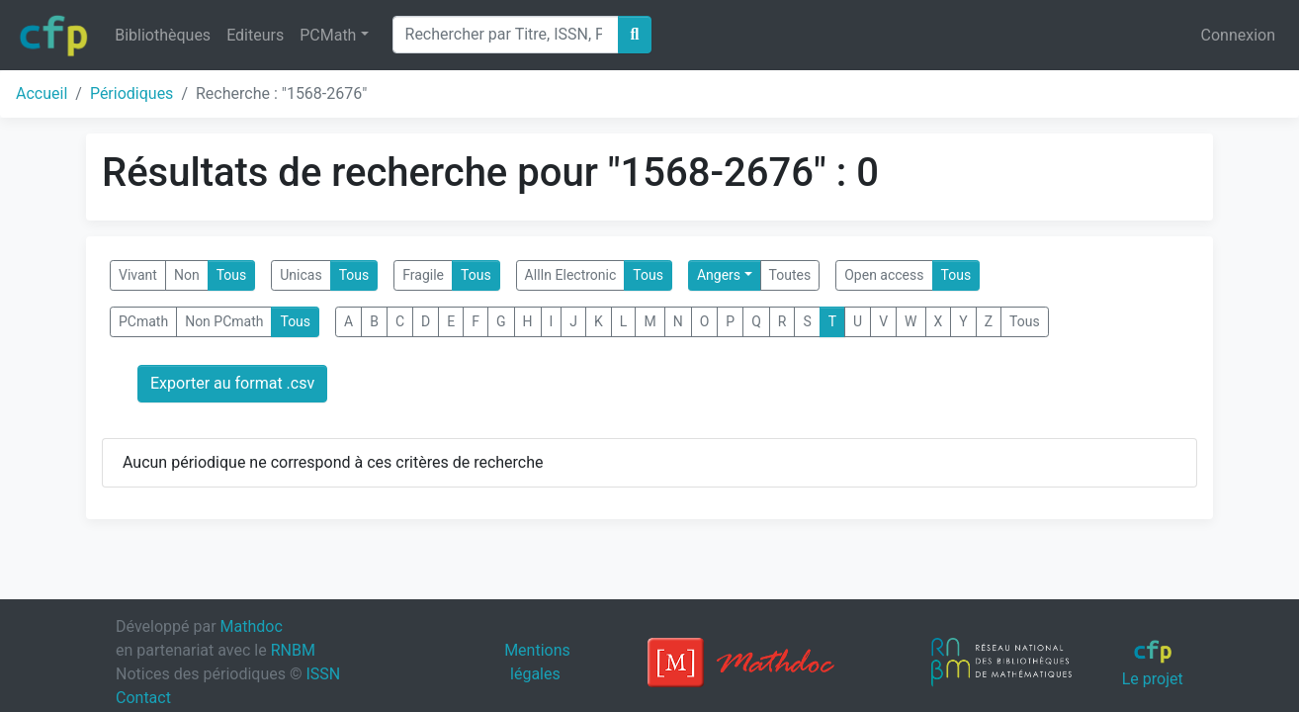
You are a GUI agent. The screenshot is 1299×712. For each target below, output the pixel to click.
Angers (718, 275)
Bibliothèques (163, 35)
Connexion (1238, 35)
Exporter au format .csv (232, 383)
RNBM (293, 650)
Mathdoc (251, 626)
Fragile (423, 275)
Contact (143, 697)
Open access (883, 275)
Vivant (138, 275)
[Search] (505, 34)
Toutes (790, 275)
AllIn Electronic (571, 275)
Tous (231, 275)
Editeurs (255, 35)
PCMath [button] (328, 35)
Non (187, 275)
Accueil (41, 93)
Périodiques (131, 93)
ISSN (322, 674)
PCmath (143, 321)
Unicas (300, 275)
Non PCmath (224, 321)
